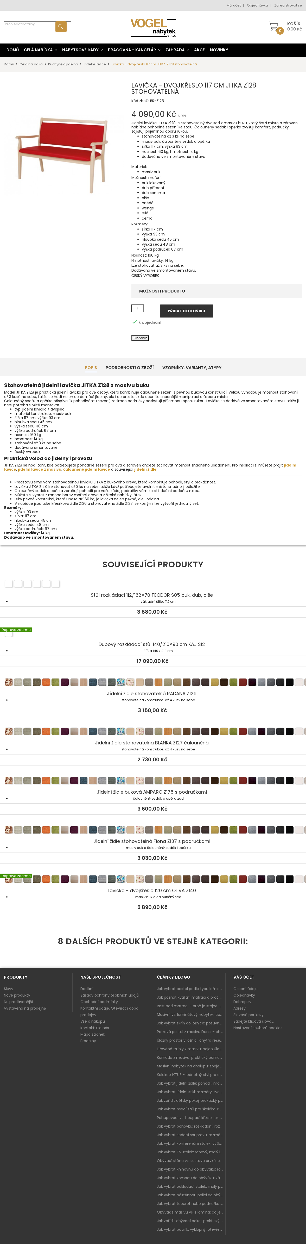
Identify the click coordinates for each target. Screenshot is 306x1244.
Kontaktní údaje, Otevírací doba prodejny (109, 1011)
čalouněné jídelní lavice (86, 469)
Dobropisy (242, 1001)
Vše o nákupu (92, 1021)
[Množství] (137, 308)
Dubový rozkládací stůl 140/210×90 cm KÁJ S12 (153, 634)
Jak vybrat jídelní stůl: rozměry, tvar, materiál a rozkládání (191, 1091)
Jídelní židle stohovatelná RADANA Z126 (153, 683)
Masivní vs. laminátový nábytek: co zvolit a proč (191, 1014)
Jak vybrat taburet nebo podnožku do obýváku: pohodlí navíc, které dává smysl (191, 1203)
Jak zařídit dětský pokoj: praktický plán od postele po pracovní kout (191, 1100)
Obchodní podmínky (99, 1001)
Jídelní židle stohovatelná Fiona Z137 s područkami (153, 831)
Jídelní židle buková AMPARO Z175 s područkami (153, 781)
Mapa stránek (92, 1034)
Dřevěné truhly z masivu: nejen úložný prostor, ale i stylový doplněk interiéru (191, 1049)
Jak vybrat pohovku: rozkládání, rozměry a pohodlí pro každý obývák (191, 1126)
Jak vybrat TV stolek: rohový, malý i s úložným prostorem (191, 1152)
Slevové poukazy (248, 1014)
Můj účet (234, 5)
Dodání (86, 988)
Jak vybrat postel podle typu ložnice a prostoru (191, 988)
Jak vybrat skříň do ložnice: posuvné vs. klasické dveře (191, 1023)
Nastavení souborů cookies (257, 1027)
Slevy (8, 988)
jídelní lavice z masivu (39, 469)
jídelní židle (145, 469)
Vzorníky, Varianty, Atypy (191, 368)
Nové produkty (17, 995)
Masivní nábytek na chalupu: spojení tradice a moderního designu (191, 1066)
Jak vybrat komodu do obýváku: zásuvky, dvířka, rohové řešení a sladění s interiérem (191, 1177)
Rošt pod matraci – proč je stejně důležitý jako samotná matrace (191, 1006)
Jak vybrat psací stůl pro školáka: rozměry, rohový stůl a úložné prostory (191, 1109)
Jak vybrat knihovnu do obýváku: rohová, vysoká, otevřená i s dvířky (191, 1169)
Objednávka (257, 5)
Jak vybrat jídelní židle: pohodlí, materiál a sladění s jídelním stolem (191, 1083)
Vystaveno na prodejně (25, 1008)
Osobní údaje (245, 988)
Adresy (239, 1008)
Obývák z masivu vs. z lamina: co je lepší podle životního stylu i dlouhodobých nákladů (191, 1212)
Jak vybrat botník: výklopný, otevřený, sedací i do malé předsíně (191, 1229)
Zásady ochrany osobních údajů (109, 995)
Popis (91, 368)
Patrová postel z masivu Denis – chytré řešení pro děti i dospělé (191, 1031)
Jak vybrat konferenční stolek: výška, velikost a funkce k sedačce (191, 1143)
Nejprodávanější (18, 1001)
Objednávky (244, 995)
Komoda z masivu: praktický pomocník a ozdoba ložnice (191, 1057)
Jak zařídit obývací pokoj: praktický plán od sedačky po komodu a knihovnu (191, 1220)
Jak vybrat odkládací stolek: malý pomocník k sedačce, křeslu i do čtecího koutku (191, 1186)
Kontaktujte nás (94, 1027)
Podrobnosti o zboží (130, 368)
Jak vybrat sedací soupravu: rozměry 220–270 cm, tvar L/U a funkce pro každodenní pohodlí (191, 1134)
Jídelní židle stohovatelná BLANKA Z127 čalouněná (153, 732)
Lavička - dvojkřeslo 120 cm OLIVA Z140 (153, 880)
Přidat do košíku (186, 311)
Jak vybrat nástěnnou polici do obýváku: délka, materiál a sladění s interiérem (191, 1195)
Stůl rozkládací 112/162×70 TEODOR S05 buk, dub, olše (153, 584)
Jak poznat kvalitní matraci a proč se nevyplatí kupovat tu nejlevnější (191, 997)
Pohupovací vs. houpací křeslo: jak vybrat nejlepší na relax (191, 1117)
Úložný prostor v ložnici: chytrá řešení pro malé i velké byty (191, 1040)
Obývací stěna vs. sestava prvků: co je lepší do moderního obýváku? (191, 1160)
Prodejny (88, 1040)
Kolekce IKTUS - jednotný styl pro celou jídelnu (191, 1074)
